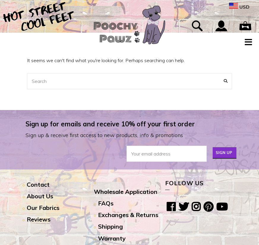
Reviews (38, 219)
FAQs (105, 203)
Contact (38, 184)
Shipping (110, 226)
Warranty (112, 238)
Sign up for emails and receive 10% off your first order (110, 124)
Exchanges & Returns (128, 215)
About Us (40, 196)
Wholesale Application (125, 191)
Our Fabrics (43, 207)
